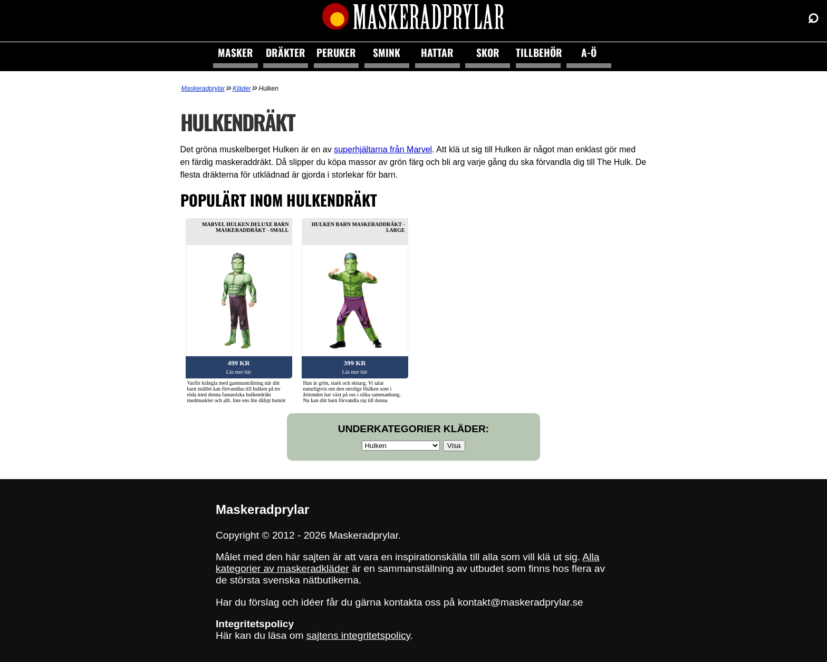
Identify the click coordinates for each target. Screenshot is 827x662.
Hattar (437, 52)
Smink (386, 52)
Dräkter (285, 52)
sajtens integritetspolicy (358, 635)
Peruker (336, 52)
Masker (235, 52)
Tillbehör (538, 52)
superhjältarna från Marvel (383, 149)
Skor (487, 52)
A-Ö (589, 52)
